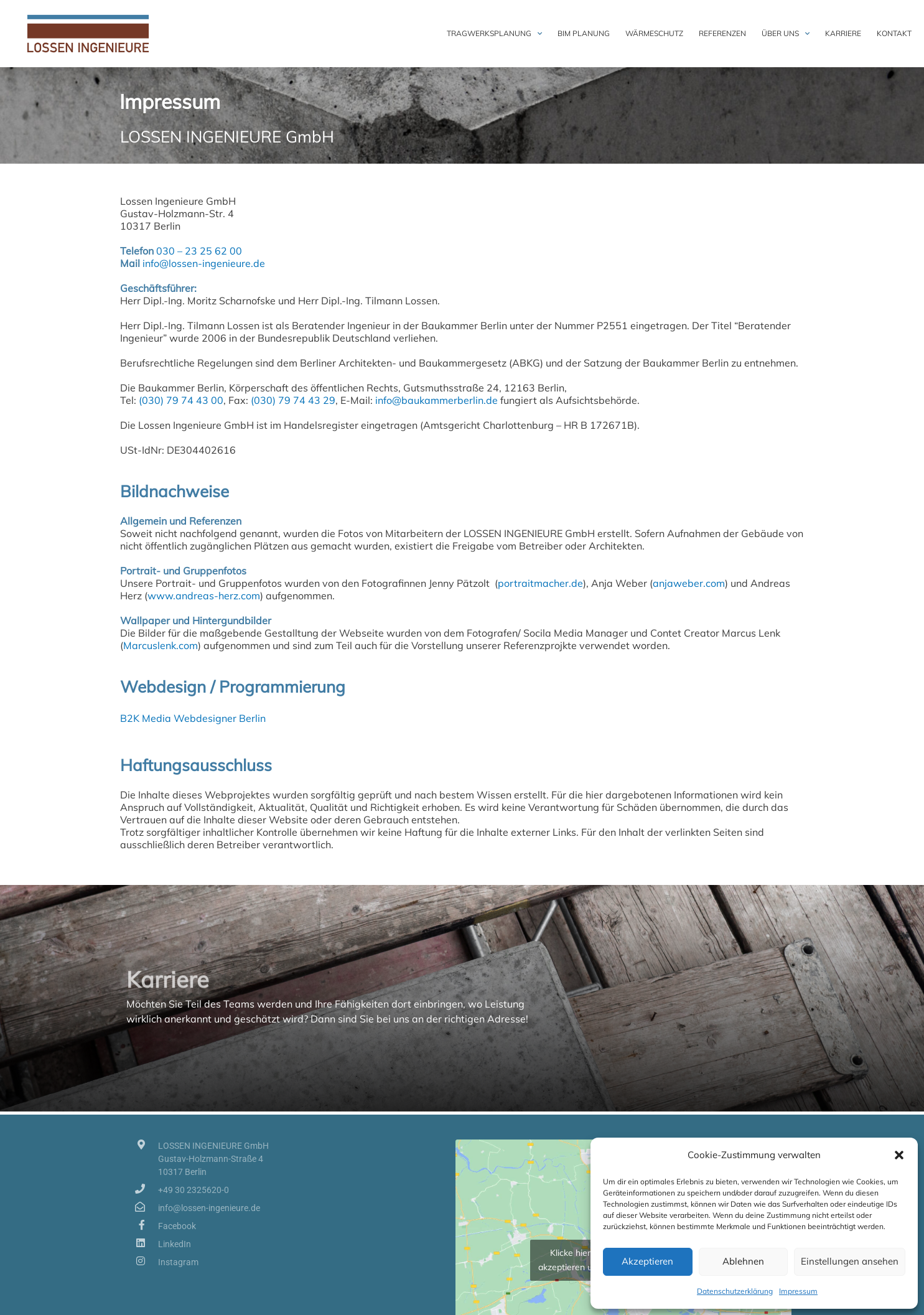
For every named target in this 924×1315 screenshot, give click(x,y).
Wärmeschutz (654, 33)
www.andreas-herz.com (203, 595)
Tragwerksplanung (494, 33)
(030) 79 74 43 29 (291, 400)
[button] (899, 1155)
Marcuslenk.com (160, 645)
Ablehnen (743, 1261)
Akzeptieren (647, 1261)
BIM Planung (584, 33)
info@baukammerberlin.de (436, 400)
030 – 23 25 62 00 (199, 251)
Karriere (843, 33)
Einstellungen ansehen (849, 1261)
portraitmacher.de (540, 583)
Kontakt (894, 33)
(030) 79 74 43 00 (181, 400)
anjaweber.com (689, 583)
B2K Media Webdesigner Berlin (193, 718)
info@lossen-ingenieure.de (203, 263)
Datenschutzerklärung (735, 1291)
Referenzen (722, 33)
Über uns (786, 33)
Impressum (798, 1291)
